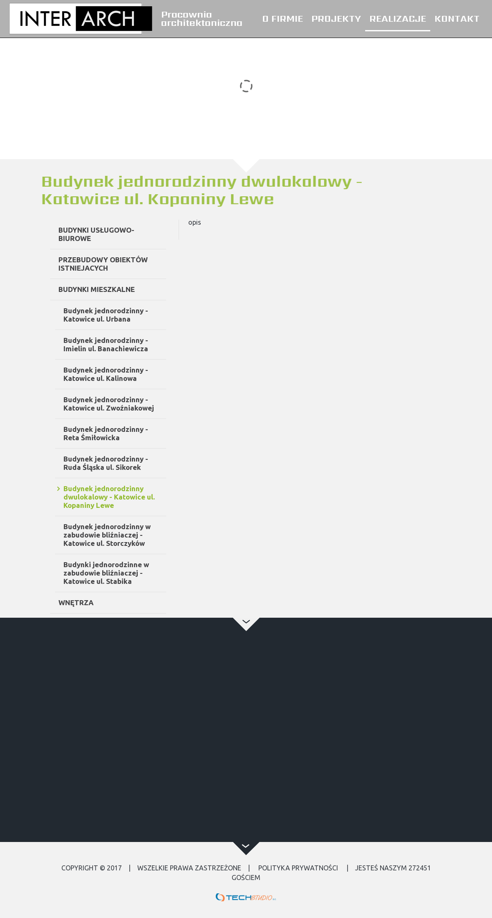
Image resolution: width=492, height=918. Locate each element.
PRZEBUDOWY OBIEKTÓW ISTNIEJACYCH (132, 264)
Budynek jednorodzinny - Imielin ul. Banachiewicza (134, 344)
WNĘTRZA (104, 602)
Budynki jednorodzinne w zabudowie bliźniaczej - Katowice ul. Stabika (135, 572)
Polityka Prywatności (298, 868)
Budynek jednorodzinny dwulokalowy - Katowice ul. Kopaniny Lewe (138, 496)
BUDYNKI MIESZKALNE (125, 289)
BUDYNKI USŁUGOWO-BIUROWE (125, 234)
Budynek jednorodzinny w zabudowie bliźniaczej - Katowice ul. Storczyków (135, 534)
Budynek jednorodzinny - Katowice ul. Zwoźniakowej (137, 404)
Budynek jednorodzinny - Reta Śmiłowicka (134, 433)
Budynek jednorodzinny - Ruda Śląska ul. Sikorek (134, 463)
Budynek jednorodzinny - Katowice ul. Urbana (134, 315)
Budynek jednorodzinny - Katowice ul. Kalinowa (134, 374)
